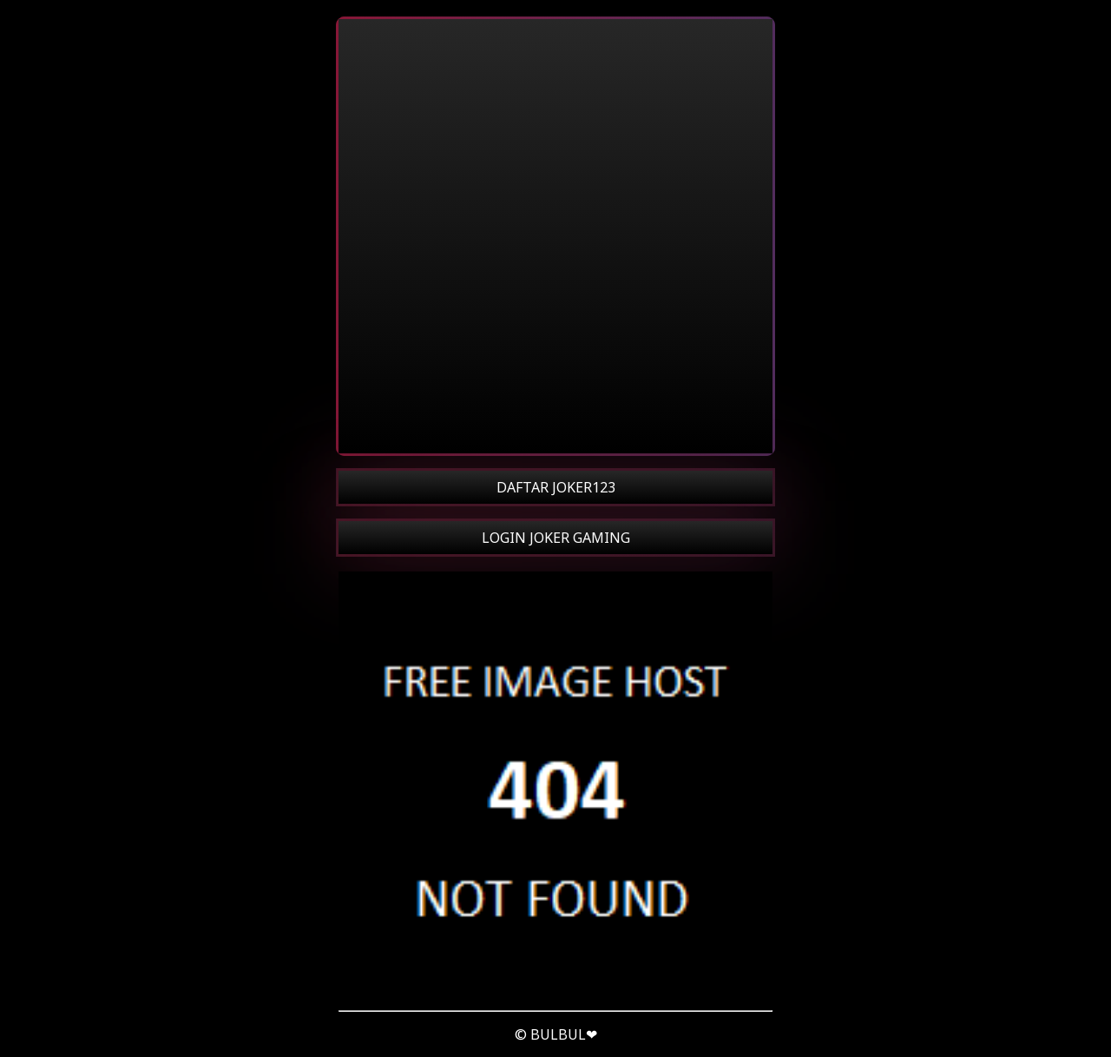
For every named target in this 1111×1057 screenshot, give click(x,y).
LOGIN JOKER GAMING (556, 537)
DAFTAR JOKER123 (555, 487)
